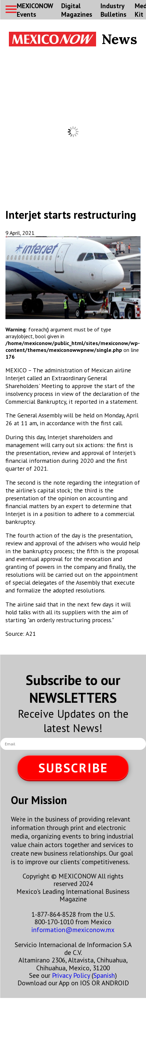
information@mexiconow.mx (73, 929)
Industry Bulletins (114, 9)
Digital (76, 9)
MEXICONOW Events (35, 9)
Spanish (104, 975)
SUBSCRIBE (73, 768)
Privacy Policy (71, 975)
